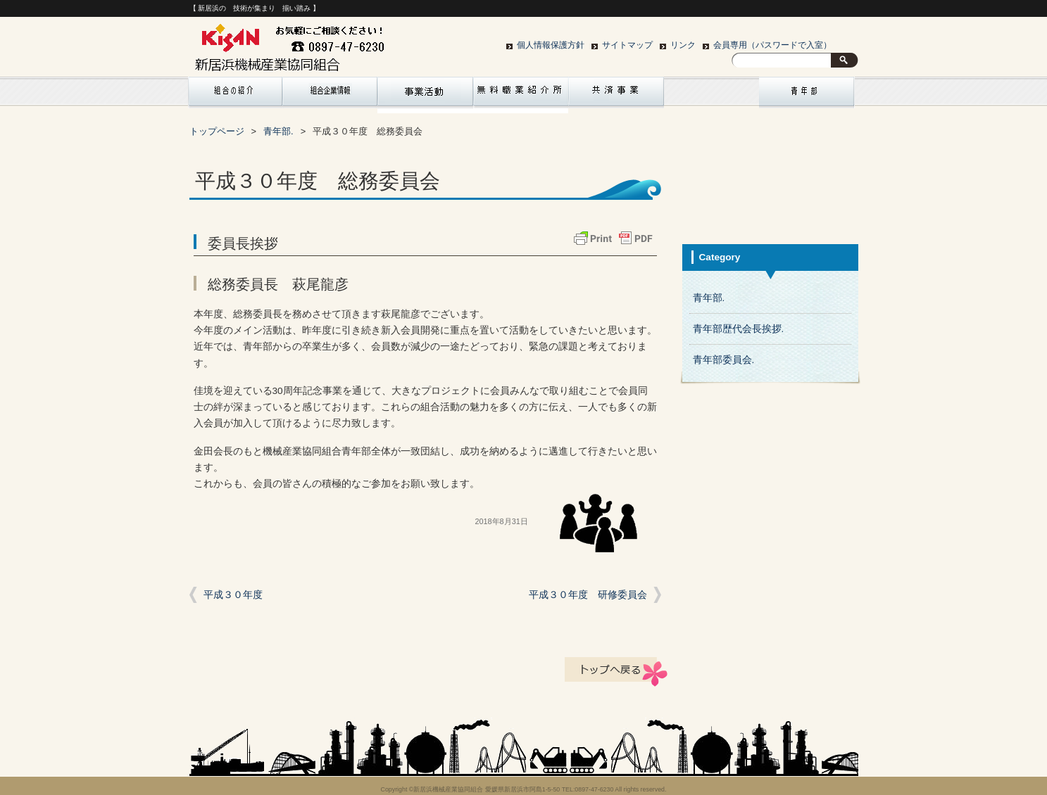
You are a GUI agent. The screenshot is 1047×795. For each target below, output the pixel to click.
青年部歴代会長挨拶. (738, 329)
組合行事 (425, 95)
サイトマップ (627, 45)
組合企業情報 (330, 95)
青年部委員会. (724, 360)
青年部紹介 (807, 95)
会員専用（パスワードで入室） (772, 45)
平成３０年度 (233, 595)
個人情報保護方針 (550, 45)
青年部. (709, 298)
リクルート (521, 95)
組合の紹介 (234, 95)
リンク (683, 45)
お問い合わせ (712, 95)
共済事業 (616, 95)
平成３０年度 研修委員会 (588, 595)
